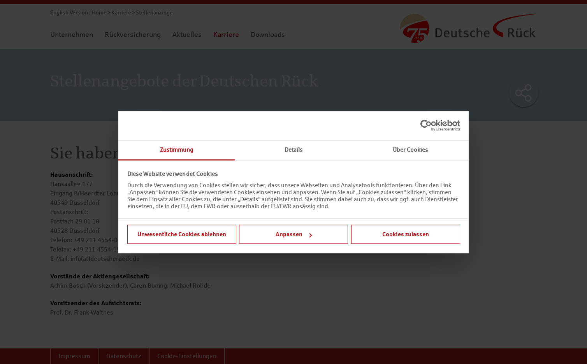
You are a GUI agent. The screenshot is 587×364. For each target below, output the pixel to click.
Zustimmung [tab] (176, 149)
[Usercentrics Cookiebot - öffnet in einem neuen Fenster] (426, 125)
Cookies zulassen (405, 233)
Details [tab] (293, 149)
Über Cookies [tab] (410, 149)
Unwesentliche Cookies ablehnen (181, 233)
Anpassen (294, 233)
